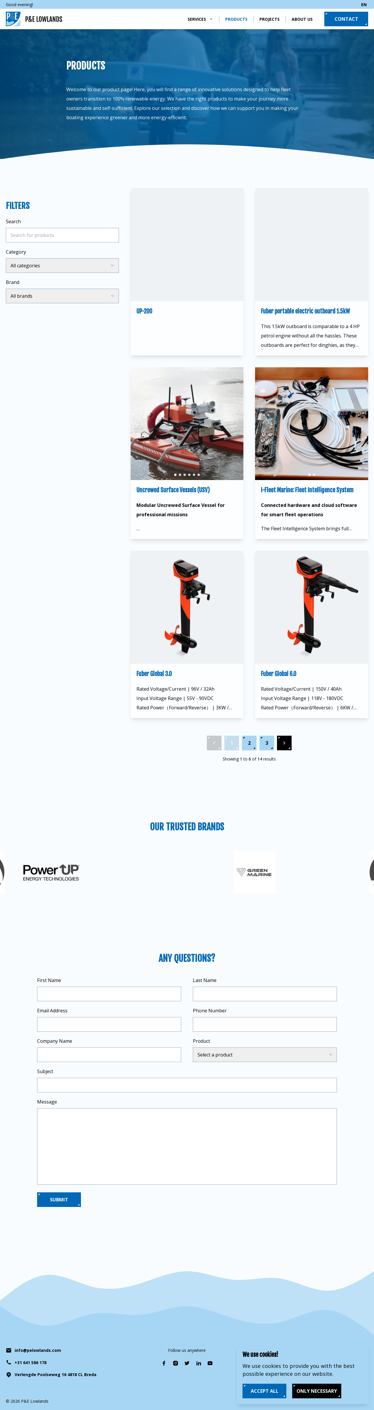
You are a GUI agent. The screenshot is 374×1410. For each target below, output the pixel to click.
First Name (49, 980)
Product (201, 1041)
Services (197, 19)
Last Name (205, 980)
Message (47, 1102)
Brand (12, 282)
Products (236, 19)
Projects (269, 19)
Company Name (54, 1041)
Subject (45, 1071)
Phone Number (210, 1010)
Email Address (52, 1010)
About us (302, 19)
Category (16, 252)
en (364, 4)
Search (13, 221)
